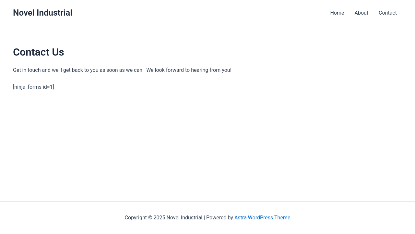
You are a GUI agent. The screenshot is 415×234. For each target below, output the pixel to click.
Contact (388, 13)
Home (337, 13)
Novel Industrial (42, 13)
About (361, 13)
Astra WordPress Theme (262, 217)
